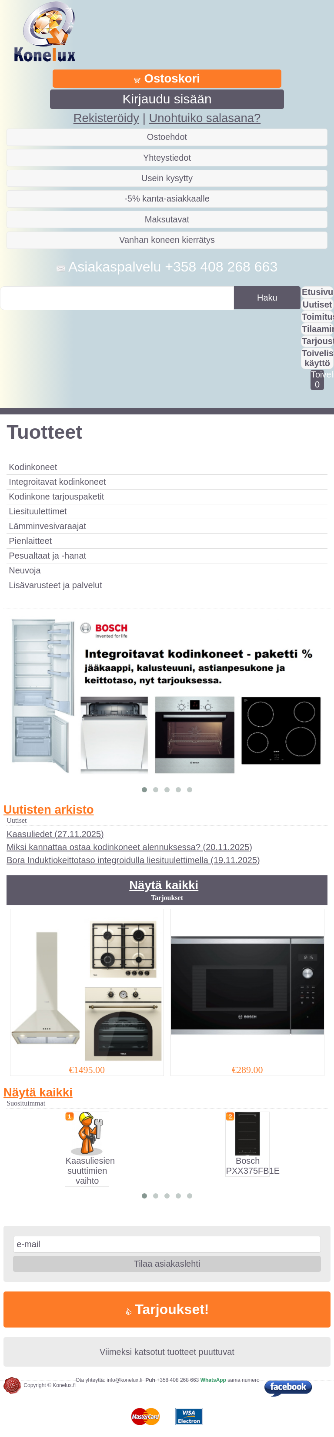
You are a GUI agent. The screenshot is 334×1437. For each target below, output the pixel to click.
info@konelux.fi (124, 1380)
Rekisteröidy (106, 118)
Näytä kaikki (163, 885)
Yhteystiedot (167, 157)
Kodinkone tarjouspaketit (56, 496)
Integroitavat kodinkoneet (57, 482)
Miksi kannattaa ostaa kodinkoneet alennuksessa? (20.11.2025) (129, 847)
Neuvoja (24, 570)
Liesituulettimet (38, 511)
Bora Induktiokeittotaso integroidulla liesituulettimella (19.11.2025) (133, 860)
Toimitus (318, 316)
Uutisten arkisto (48, 809)
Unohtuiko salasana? (205, 118)
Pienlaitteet (30, 541)
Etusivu (317, 292)
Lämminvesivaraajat (47, 526)
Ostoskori (167, 78)
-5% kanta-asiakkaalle (167, 198)
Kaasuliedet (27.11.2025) (55, 834)
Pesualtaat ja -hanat (47, 555)
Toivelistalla (317, 379)
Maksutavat (167, 219)
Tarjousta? (318, 341)
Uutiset (317, 304)
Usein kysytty (167, 178)
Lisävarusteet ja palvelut (55, 585)
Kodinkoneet (33, 467)
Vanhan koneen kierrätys (167, 240)
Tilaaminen (318, 329)
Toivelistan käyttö (318, 358)
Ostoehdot (167, 137)
